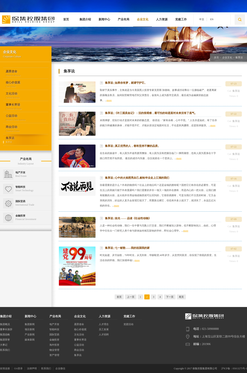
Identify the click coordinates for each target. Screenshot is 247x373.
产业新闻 (30, 334)
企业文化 (142, 19)
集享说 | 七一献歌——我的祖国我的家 (127, 247)
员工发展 (104, 329)
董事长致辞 (6, 329)
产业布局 (123, 19)
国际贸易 (54, 334)
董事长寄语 (80, 339)
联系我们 (5, 350)
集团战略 (5, 334)
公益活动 (79, 344)
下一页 (170, 296)
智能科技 (54, 329)
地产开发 (54, 324)
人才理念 (104, 324)
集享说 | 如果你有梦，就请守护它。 (126, 82)
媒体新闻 (30, 339)
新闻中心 (104, 19)
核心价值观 (80, 329)
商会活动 (79, 350)
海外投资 (54, 344)
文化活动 (79, 334)
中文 (201, 19)
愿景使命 (79, 324)
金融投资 (54, 339)
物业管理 (54, 350)
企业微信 (60, 368)
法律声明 (32, 368)
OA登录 (18, 368)
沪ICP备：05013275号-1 (234, 368)
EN (211, 19)
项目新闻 (30, 329)
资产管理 (54, 355)
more (109, 100)
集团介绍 (85, 19)
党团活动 (128, 324)
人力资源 (162, 19)
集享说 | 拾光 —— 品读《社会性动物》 (128, 218)
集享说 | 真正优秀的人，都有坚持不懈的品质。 (132, 145)
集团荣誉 (5, 339)
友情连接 (5, 368)
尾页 (181, 296)
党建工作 (181, 19)
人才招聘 (104, 334)
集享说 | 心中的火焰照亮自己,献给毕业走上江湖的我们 (137, 177)
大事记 (3, 344)
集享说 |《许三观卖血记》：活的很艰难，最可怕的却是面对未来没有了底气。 (151, 113)
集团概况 (5, 324)
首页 (66, 19)
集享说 (239, 57)
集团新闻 (30, 324)
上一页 (130, 296)
